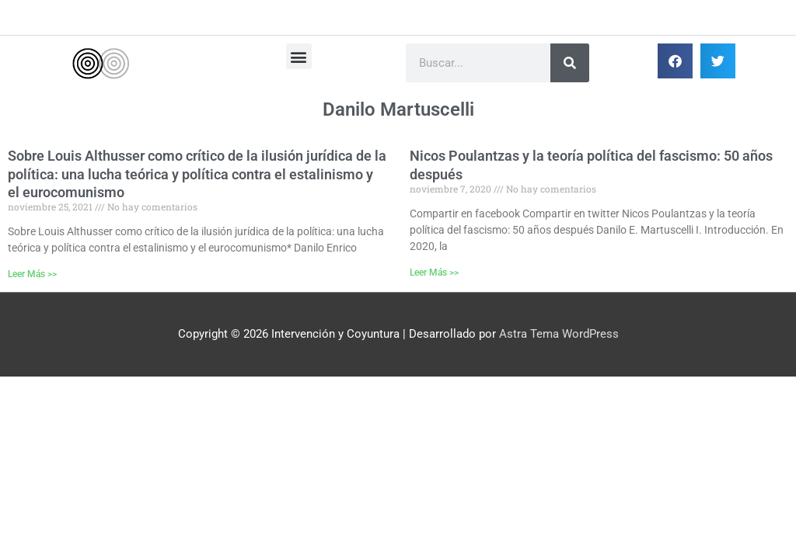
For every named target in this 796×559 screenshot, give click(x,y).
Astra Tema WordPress (559, 334)
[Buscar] (569, 62)
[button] (299, 56)
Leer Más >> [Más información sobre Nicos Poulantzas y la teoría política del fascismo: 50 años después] (434, 272)
